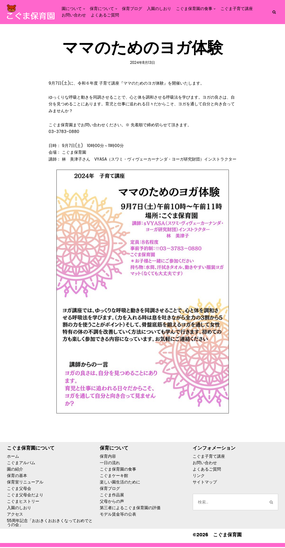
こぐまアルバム (21, 464)
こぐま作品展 (112, 496)
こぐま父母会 (19, 489)
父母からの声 (112, 502)
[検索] (274, 12)
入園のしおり (159, 8)
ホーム (13, 457)
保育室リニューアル (25, 483)
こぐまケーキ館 (114, 476)
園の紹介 (15, 470)
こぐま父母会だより (25, 496)
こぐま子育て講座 (236, 8)
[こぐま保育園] (31, 12)
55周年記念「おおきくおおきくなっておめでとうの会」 (50, 523)
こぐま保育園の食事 (118, 470)
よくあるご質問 (105, 15)
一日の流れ (110, 464)
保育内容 (108, 457)
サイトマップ (205, 483)
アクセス (15, 515)
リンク (199, 476)
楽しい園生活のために (120, 483)
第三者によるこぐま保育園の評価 (130, 509)
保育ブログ (132, 8)
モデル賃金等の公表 (118, 515)
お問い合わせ (74, 15)
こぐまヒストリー (23, 502)
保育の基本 (17, 476)
